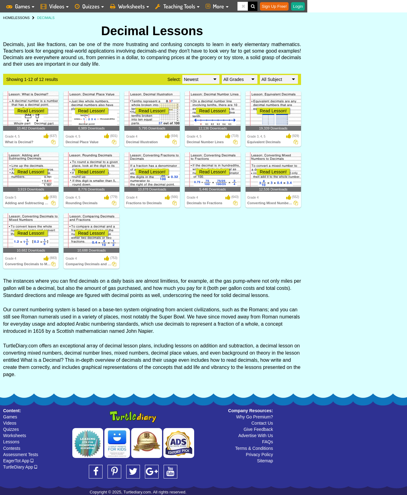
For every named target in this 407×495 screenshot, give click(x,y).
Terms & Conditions (254, 448)
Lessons (11, 441)
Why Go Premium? (254, 416)
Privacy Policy (259, 454)
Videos (10, 423)
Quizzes (11, 429)
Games (10, 416)
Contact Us (262, 423)
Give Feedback (258, 429)
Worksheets (14, 435)
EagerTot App (18, 460)
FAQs (267, 441)
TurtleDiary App (20, 466)
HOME (8, 18)
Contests (11, 448)
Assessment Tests (20, 454)
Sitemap (265, 460)
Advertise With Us (255, 435)
